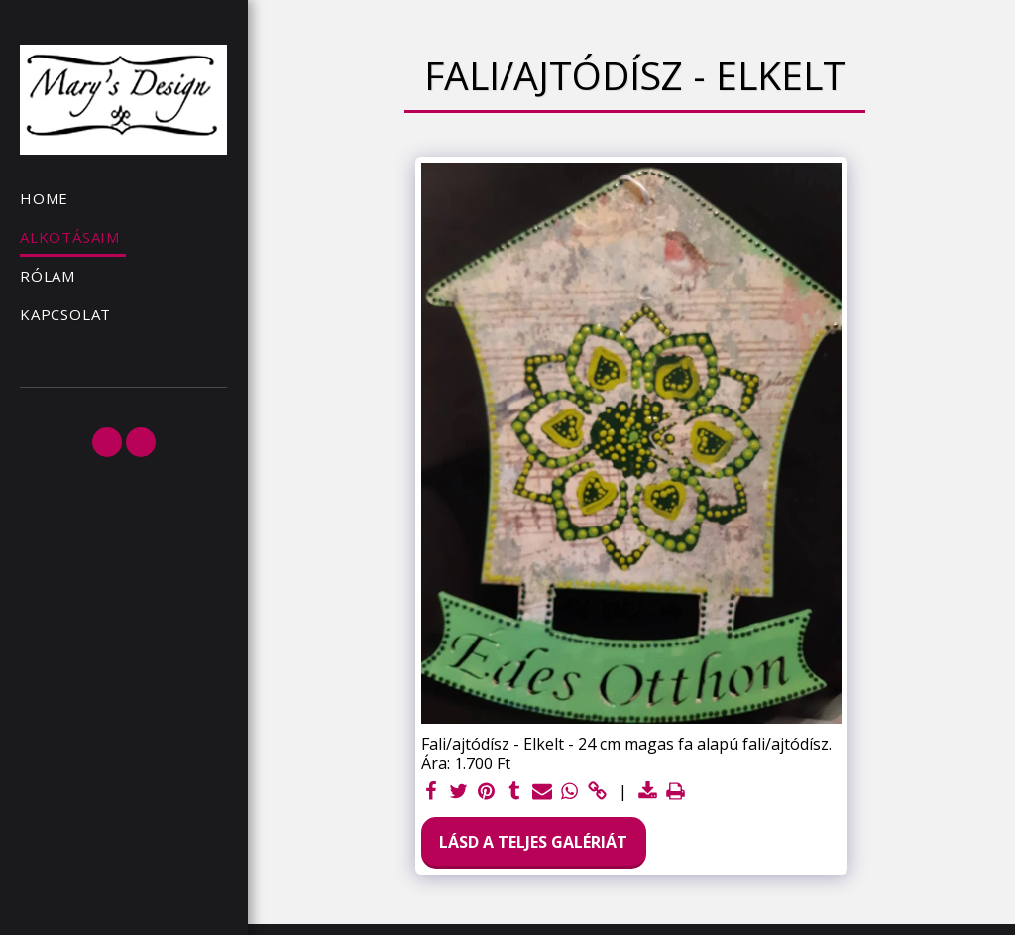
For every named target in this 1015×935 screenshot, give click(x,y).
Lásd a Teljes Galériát (533, 842)
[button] (107, 442)
